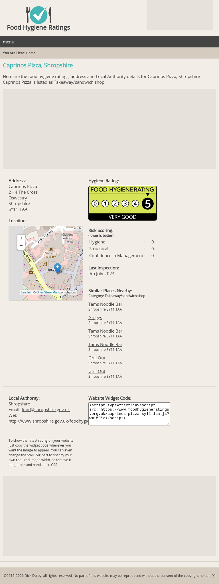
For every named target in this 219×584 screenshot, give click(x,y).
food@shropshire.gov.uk (46, 409)
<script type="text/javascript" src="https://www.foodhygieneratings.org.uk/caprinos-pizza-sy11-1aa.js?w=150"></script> (129, 413)
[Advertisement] (109, 129)
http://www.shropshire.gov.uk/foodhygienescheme (59, 421)
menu (8, 42)
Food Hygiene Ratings (38, 27)
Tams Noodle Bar (105, 304)
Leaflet (26, 292)
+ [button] (21, 238)
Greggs (95, 317)
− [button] (21, 246)
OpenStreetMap (47, 292)
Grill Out (96, 358)
